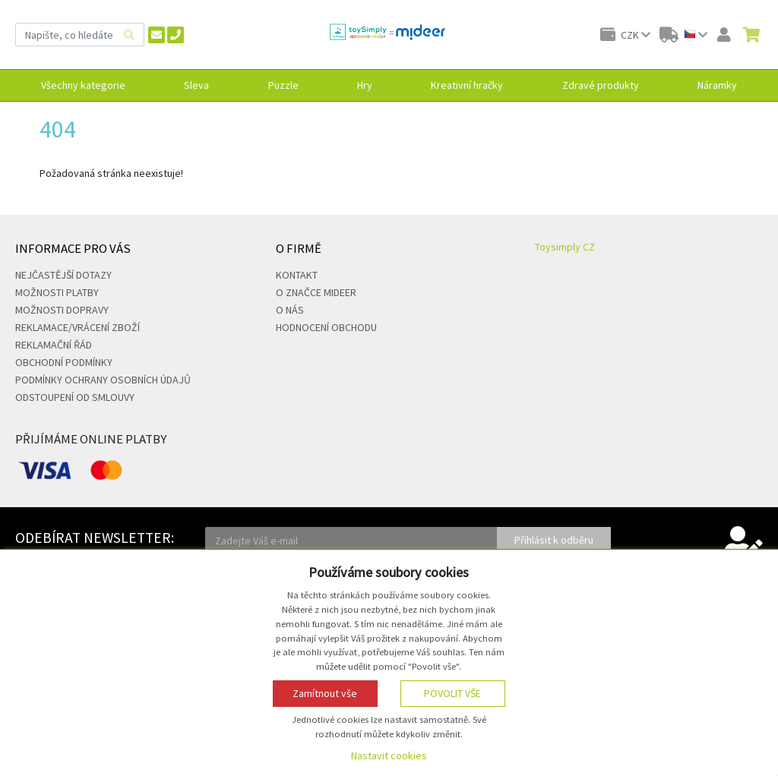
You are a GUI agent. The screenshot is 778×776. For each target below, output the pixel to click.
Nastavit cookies (389, 755)
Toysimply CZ (565, 247)
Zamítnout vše (325, 693)
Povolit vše (452, 693)
